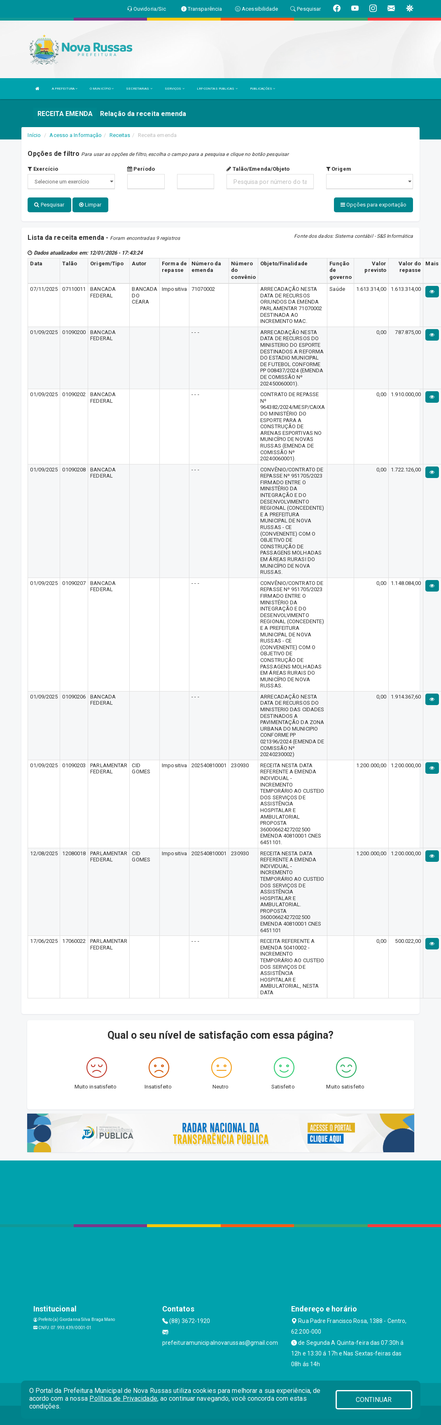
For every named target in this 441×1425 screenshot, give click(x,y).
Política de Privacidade (123, 1398)
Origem (338, 169)
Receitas (120, 135)
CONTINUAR (374, 1400)
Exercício (43, 169)
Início (34, 135)
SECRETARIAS (139, 89)
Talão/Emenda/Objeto (257, 169)
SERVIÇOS (174, 89)
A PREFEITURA (64, 89)
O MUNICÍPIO (102, 89)
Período (141, 169)
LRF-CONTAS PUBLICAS (217, 89)
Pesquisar (49, 205)
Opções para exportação (373, 205)
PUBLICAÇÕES (262, 89)
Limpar (90, 205)
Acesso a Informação (75, 135)
